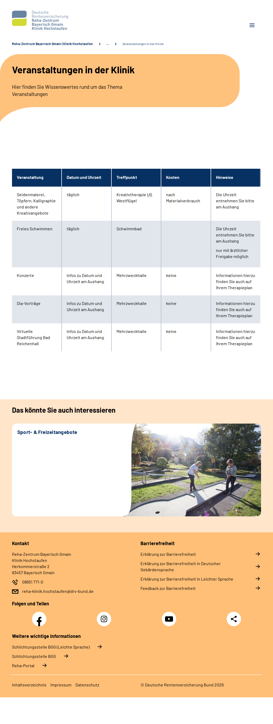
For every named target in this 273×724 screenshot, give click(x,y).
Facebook (40, 616)
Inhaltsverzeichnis (29, 684)
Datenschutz (87, 684)
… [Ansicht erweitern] (107, 43)
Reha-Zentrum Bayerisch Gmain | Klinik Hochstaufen (52, 44)
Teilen (234, 619)
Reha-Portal (23, 665)
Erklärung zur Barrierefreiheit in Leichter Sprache (186, 578)
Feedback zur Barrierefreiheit (168, 588)
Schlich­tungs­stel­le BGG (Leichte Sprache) (51, 646)
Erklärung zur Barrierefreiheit (168, 554)
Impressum (60, 684)
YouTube (170, 616)
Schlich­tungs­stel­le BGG (34, 656)
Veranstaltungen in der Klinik (143, 44)
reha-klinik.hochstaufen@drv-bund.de (58, 591)
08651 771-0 (32, 581)
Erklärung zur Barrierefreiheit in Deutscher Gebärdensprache (180, 566)
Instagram (105, 616)
